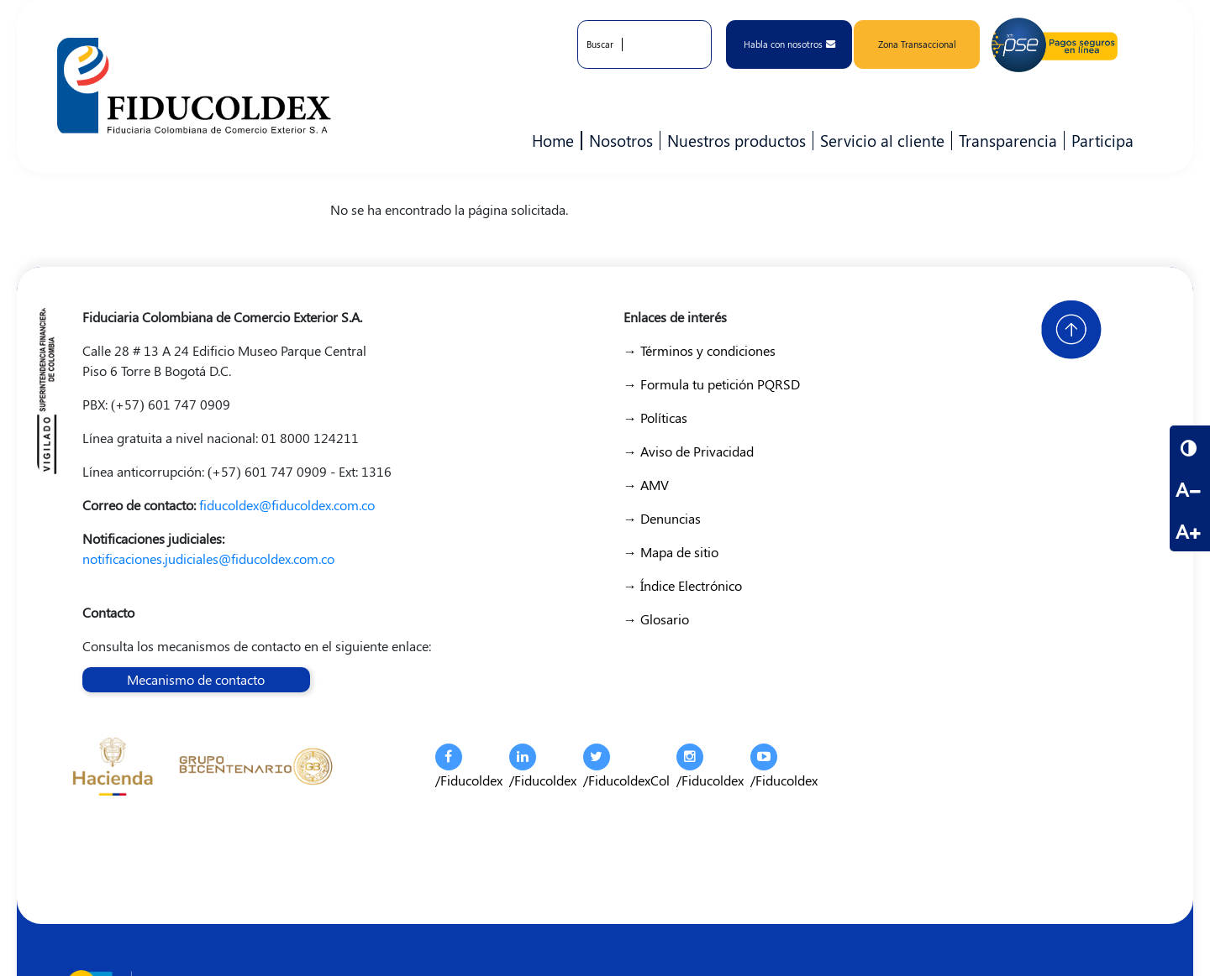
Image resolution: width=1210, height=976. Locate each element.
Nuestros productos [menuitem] (733, 140)
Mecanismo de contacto (196, 679)
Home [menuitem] (553, 140)
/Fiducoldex (468, 766)
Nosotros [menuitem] (617, 140)
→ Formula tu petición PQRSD (711, 384)
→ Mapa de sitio (670, 552)
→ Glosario (656, 619)
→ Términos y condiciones (699, 350)
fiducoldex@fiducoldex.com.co (287, 505)
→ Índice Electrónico (682, 585)
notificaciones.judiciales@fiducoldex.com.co (208, 558)
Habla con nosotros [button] (789, 44)
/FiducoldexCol (626, 766)
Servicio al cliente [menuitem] (878, 140)
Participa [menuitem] (1099, 140)
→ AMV (646, 484)
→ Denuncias (662, 518)
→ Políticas (655, 417)
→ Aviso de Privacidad (688, 451)
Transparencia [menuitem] (1008, 140)
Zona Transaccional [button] (917, 44)
